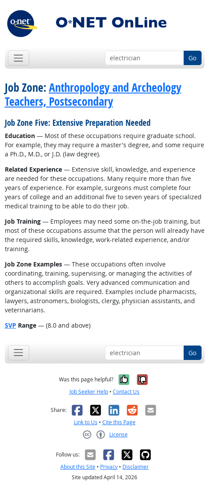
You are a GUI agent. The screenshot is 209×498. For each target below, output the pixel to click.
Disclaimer (135, 466)
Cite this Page (119, 422)
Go (192, 58)
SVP (10, 325)
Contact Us (126, 391)
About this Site (77, 466)
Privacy (109, 466)
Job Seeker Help (89, 391)
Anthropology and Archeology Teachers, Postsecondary (93, 94)
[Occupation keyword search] (144, 58)
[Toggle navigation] (18, 58)
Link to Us (86, 422)
